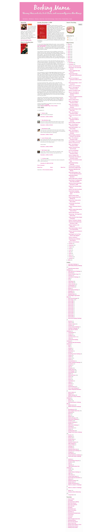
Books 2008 (70, 301)
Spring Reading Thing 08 (73, 460)
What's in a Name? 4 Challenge (74, 487)
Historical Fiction (72, 375)
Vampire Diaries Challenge (74, 471)
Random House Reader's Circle (74, 524)
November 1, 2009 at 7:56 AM (47, 134)
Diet (69, 345)
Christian (70, 325)
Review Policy (71, 439)
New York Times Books (73, 521)
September (71, 245)
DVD (69, 346)
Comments (70, 39)
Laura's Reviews (45, 138)
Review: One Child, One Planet (75, 189)
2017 (69, 47)
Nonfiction (70, 420)
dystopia (70, 348)
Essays (69, 352)
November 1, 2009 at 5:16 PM (47, 154)
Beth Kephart (44, 150)
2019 (69, 44)
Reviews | (37, 18)
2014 (69, 52)
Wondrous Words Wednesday (74, 491)
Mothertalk (70, 412)
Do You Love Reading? (73, 150)
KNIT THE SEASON (41, 46)
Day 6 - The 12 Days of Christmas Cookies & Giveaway (74, 119)
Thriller (69, 469)
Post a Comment (40, 165)
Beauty (69, 288)
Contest (70, 333)
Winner (69, 490)
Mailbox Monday (71, 395)
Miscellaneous (71, 409)
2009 (69, 61)
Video (69, 473)
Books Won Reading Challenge (74, 318)
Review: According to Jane (74, 90)
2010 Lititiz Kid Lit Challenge (74, 271)
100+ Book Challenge (72, 264)
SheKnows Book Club (73, 449)
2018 (69, 46)
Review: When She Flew (74, 212)
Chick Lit (70, 322)
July (70, 248)
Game (69, 366)
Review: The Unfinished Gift (75, 65)
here (61, 98)
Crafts (69, 338)
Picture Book (71, 427)
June (70, 250)
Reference (70, 436)
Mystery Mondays (72, 417)
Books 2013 (70, 308)
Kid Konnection (71, 386)
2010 (69, 59)
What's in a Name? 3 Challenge (74, 484)
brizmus (43, 113)
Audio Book (70, 281)
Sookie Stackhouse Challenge (74, 454)
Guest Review (71, 372)
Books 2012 (70, 306)
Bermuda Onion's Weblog (73, 501)
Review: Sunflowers (73, 237)
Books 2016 (70, 312)
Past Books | (25, 18)
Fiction (52, 105)
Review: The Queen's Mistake (75, 220)
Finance (70, 359)
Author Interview (71, 284)
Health (69, 373)
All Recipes (70, 500)
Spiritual (70, 459)
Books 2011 (70, 305)
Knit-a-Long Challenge (73, 388)
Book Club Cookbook (72, 504)
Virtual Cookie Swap (72, 476)
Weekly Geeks (71, 481)
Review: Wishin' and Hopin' (74, 122)
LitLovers (70, 517)
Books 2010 (70, 304)
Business (70, 321)
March (70, 255)
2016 (69, 49)
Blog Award (70, 292)
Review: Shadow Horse (74, 99)
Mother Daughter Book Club (74, 518)
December (71, 62)
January (71, 258)
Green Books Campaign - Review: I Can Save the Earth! (74, 192)
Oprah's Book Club (72, 523)
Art (69, 279)
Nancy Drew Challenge (73, 419)
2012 (69, 56)
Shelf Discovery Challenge (74, 450)
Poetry (69, 429)
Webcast (70, 479)
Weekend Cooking (72, 480)
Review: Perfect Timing (74, 195)
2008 (69, 260)
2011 (69, 57)
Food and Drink (71, 361)
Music (69, 415)
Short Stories (71, 453)
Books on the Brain (72, 510)
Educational (70, 350)
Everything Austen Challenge (74, 353)
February (71, 256)
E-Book (69, 349)
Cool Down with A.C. (72, 336)
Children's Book (71, 324)
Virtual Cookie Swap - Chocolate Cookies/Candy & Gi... (75, 75)
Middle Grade (71, 405)
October (71, 243)
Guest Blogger (71, 370)
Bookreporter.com (72, 508)
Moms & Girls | (58, 18)
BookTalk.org (71, 511)
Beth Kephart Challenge (73, 289)
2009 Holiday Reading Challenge (75, 265)
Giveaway (70, 368)
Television (70, 464)
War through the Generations (74, 477)
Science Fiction (71, 444)
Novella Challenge (72, 422)
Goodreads (70, 515)
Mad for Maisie (71, 392)
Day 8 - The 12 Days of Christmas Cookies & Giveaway (74, 106)
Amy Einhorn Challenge (73, 277)
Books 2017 (70, 313)
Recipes (70, 434)
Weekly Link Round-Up (73, 483)
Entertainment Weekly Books (74, 513)
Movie (69, 413)
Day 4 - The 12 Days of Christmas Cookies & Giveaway (74, 132)
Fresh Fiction (71, 514)
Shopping (70, 452)
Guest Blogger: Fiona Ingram (75, 141)
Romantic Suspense (72, 442)
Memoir (70, 400)
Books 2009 (70, 302)
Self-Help (70, 446)
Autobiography (71, 285)
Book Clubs (70, 299)
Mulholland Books (72, 520)
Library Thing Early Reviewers (74, 389)
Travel (69, 470)
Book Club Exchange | (50, 18)
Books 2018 (70, 315)
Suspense (70, 462)
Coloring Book (71, 332)
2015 (69, 51)
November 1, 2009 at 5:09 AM (47, 116)
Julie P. (30, 24)
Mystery (70, 416)
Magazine (70, 393)
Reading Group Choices (73, 526)
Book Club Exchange (72, 298)
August (70, 246)
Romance (70, 440)
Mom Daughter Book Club (73, 410)
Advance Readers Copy (45, 105)
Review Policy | (65, 18)
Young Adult (71, 494)
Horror (69, 378)
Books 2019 (70, 316)
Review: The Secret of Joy (74, 142)
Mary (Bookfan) (45, 120)
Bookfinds (70, 507)
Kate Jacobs (43, 45)
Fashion (70, 356)
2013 (69, 54)
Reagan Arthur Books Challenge (75, 432)
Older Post (63, 167)
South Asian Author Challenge (74, 456)
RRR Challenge (71, 443)
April (70, 253)
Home (70, 18)
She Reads (70, 447)
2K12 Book (70, 272)
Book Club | (42, 18)
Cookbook (70, 335)
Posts (69, 37)
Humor (69, 379)
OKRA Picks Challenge (73, 425)
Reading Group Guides (73, 527)
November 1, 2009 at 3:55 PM (47, 146)
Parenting (70, 426)
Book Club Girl (71, 506)
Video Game (70, 474)
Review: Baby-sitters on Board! (75, 178)
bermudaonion (45, 128)
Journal (70, 385)
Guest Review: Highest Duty (75, 167)
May (70, 251)
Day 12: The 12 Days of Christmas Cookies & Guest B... (75, 80)
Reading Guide (71, 430)
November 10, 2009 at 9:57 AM (47, 163)
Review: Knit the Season (43, 24)
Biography (70, 291)
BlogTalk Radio (71, 294)
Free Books (70, 363)
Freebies (70, 365)
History (69, 376)
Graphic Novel (71, 369)
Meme (69, 399)
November (71, 64)
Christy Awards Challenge (74, 166)
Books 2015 (70, 311)
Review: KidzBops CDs (74, 155)
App (69, 278)
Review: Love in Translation (75, 85)
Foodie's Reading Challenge (74, 362)
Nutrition (70, 423)
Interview (70, 383)
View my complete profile (26, 40)
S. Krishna (44, 158)
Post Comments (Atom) (48, 169)
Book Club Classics (72, 503)
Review (55, 105)
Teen (69, 463)
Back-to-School (71, 286)
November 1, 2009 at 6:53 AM (47, 125)
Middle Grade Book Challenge (74, 406)
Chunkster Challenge (72, 328)
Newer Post (39, 167)
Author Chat (70, 282)
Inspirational (71, 380)
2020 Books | (31, 18)
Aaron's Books (71, 498)
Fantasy (70, 355)
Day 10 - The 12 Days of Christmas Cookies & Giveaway (74, 93)
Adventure (70, 275)
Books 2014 (70, 309)
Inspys (69, 382)
